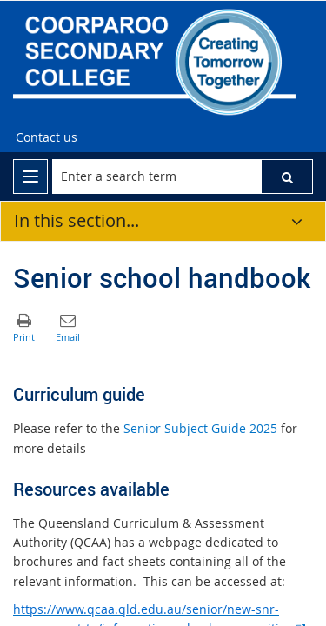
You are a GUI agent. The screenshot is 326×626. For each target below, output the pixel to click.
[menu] (30, 176)
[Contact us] (46, 137)
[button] (287, 176)
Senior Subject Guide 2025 (200, 428)
